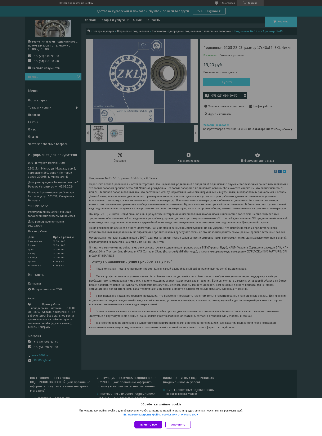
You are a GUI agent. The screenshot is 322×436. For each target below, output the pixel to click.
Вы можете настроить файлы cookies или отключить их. (159, 415)
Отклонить (179, 424)
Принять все (148, 424)
